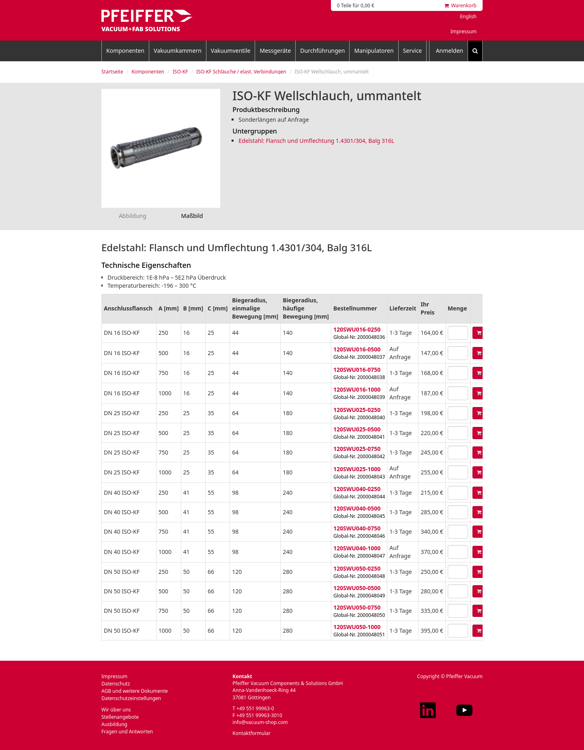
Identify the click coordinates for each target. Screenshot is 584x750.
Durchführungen (322, 50)
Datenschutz (115, 683)
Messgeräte (275, 50)
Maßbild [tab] (192, 216)
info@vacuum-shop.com (260, 722)
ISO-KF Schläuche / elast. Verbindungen (241, 71)
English (468, 16)
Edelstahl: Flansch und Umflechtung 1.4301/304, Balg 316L (316, 140)
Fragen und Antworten (127, 731)
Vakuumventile (231, 50)
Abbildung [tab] (132, 216)
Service (412, 50)
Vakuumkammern (178, 50)
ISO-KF (180, 71)
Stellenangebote (120, 716)
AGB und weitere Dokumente (134, 691)
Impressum (464, 31)
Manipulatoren (373, 50)
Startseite (112, 71)
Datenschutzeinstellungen (131, 698)
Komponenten (125, 50)
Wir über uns (116, 709)
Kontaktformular (251, 733)
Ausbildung (114, 724)
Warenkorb (460, 5)
